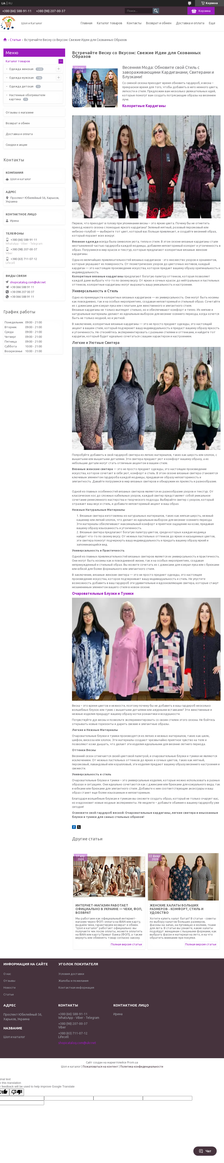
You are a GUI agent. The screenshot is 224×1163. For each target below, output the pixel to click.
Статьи (15, 40)
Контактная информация (76, 987)
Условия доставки (71, 973)
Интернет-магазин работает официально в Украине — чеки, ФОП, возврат (108, 908)
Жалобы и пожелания (73, 980)
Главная (86, 23)
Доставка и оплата (190, 23)
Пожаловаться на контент (100, 1066)
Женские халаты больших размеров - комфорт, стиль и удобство (176, 908)
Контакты (134, 23)
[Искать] (156, 11)
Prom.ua (132, 1062)
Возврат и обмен (158, 23)
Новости (9, 987)
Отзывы (9, 980)
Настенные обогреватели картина (27, 97)
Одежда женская (21, 68)
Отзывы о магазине (20, 112)
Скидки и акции (16, 144)
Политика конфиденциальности (141, 1066)
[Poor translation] (16, 1092)
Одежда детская (21, 86)
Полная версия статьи (126, 944)
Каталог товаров (109, 23)
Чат (205, 1151)
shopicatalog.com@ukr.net (28, 282)
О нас (7, 973)
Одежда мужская (21, 77)
